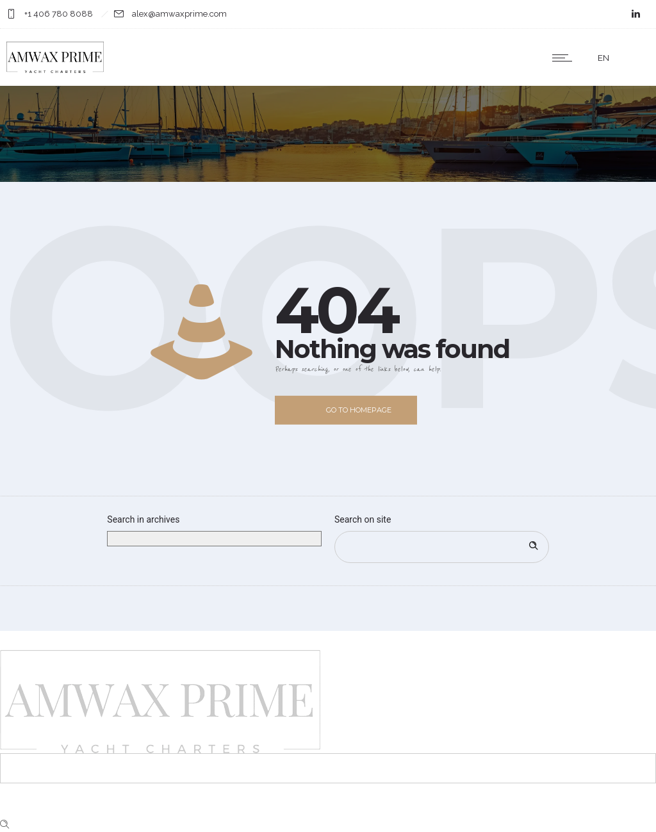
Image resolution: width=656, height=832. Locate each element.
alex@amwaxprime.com (179, 14)
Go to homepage (358, 409)
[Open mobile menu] (565, 57)
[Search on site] (441, 547)
